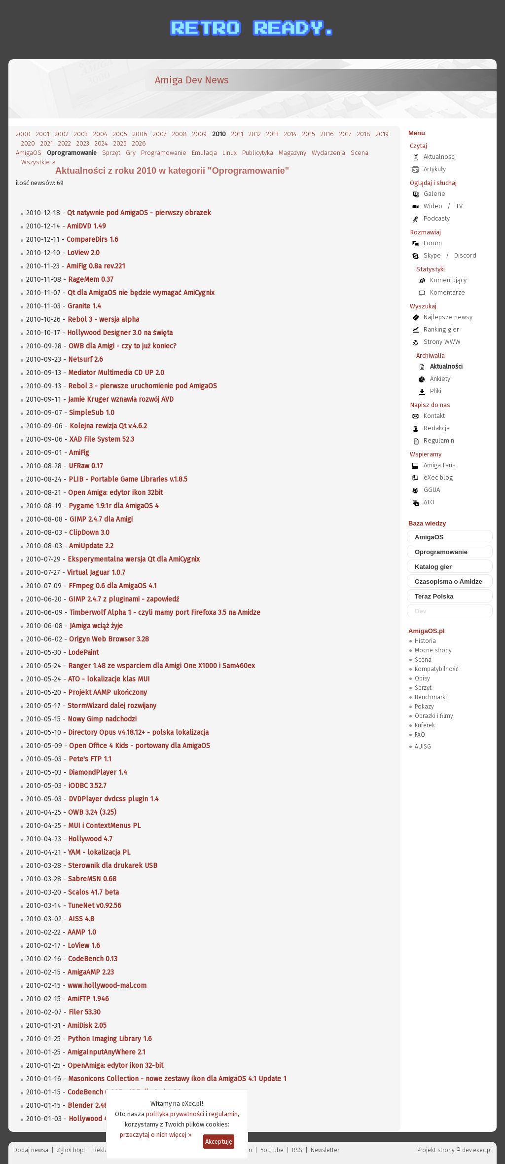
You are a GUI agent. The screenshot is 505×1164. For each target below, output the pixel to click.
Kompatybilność (437, 669)
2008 (179, 134)
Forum (433, 243)
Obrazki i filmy (434, 716)
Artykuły (435, 169)
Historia (425, 641)
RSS (297, 1150)
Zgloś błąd (71, 1150)
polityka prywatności (175, 1114)
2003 (81, 134)
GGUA (432, 489)
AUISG (423, 746)
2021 (46, 143)
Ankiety (440, 378)
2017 (345, 134)
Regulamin (439, 440)
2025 (120, 143)
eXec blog (438, 477)
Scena (359, 152)
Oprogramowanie (441, 552)
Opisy (422, 678)
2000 (23, 134)
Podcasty (437, 218)
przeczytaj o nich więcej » (156, 1134)
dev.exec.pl (477, 1150)
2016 (327, 134)
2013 (272, 134)
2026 (139, 143)
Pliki (435, 391)
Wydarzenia (328, 152)
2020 (28, 143)
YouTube (272, 1150)
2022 (64, 143)
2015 (308, 134)
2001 (42, 134)
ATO (429, 502)
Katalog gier (433, 566)
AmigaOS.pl (426, 631)
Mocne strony (433, 650)
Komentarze (447, 292)
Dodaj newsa (30, 1150)
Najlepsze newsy (448, 317)
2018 (363, 134)
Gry (131, 152)
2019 (382, 134)
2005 (120, 134)
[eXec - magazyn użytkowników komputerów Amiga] (67, 88)
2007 (160, 134)
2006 (140, 134)
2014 (290, 134)
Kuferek (425, 725)
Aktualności (440, 156)
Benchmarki (431, 697)
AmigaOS (28, 152)
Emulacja (204, 152)
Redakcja (437, 428)
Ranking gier (441, 329)
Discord (465, 255)
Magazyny (292, 152)
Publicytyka (257, 152)
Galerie (434, 193)
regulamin (223, 1114)
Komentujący (448, 280)
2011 (237, 134)
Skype (432, 255)
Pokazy (424, 706)
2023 (82, 143)
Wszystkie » (38, 162)
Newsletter (325, 1150)
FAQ (420, 734)
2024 (101, 143)
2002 (62, 134)
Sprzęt (111, 152)
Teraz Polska (434, 596)
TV (459, 206)
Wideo (433, 206)
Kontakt (434, 415)
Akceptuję (218, 1141)
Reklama (105, 1150)
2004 (100, 134)
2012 (255, 134)
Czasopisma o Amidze (448, 581)
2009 (199, 134)
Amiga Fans (440, 465)
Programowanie (163, 152)
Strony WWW (442, 341)
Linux (229, 152)
